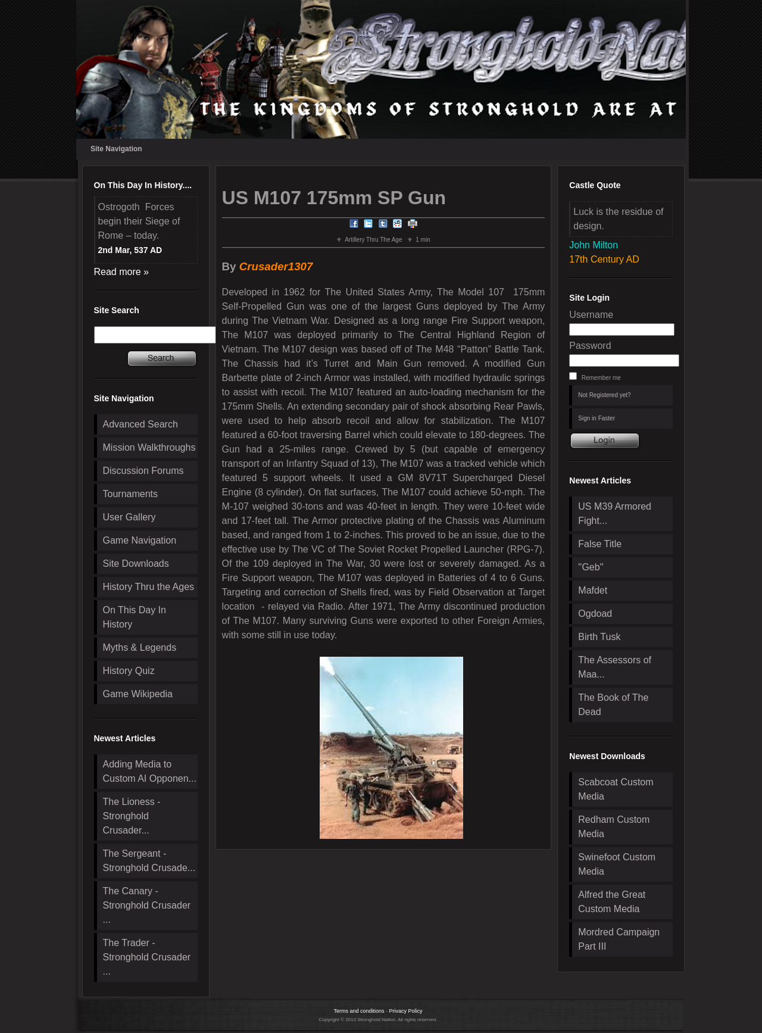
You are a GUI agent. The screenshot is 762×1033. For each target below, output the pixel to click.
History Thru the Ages (149, 587)
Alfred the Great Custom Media (611, 902)
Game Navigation (140, 540)
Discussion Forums (143, 471)
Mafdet (592, 590)
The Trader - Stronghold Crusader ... (147, 957)
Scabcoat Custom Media (615, 789)
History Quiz (129, 671)
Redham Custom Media (613, 826)
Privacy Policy (406, 1011)
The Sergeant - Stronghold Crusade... (149, 860)
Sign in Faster (596, 418)
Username (591, 315)
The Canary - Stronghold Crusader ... (147, 905)
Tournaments (130, 494)
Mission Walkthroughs (149, 447)
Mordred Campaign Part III (619, 939)
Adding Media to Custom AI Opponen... (149, 771)
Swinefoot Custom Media (616, 864)
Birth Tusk (599, 637)
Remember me (601, 377)
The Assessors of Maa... (614, 667)
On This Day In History (134, 617)
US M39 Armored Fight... (614, 513)
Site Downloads (136, 563)
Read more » (121, 272)
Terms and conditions (358, 1011)
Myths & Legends (140, 647)
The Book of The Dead (613, 704)
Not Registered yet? (604, 395)
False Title (600, 544)
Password (590, 346)
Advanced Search (140, 424)
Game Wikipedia (138, 694)
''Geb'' (590, 567)
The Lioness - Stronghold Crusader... (132, 816)
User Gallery (129, 517)
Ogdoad (595, 613)
